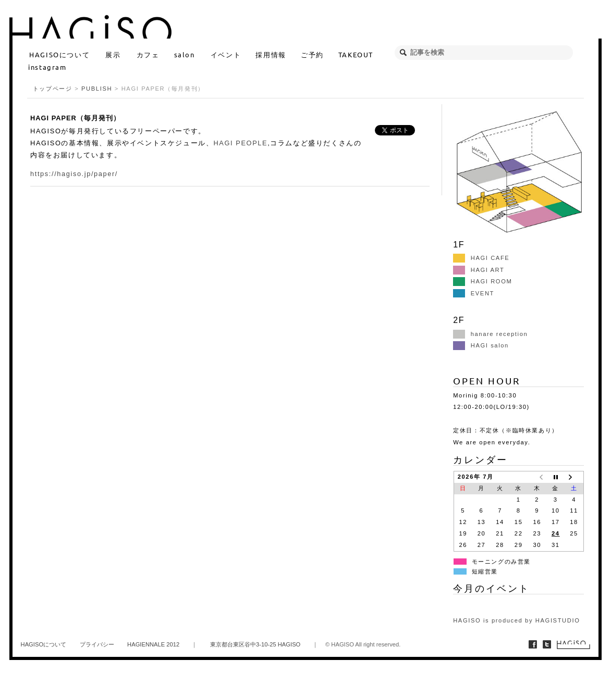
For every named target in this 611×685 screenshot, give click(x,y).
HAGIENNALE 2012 (153, 644)
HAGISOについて (59, 54)
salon (184, 54)
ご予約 (312, 54)
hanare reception (490, 334)
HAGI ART (478, 270)
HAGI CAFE (481, 258)
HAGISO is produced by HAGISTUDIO (516, 620)
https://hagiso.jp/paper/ (74, 174)
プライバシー (97, 644)
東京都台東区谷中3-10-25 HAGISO (255, 644)
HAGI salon (481, 345)
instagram (47, 67)
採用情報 (270, 54)
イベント (226, 54)
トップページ (52, 88)
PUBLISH (96, 88)
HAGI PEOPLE (240, 143)
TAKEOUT (355, 54)
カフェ (148, 54)
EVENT (473, 293)
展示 (112, 54)
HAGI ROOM (482, 281)
